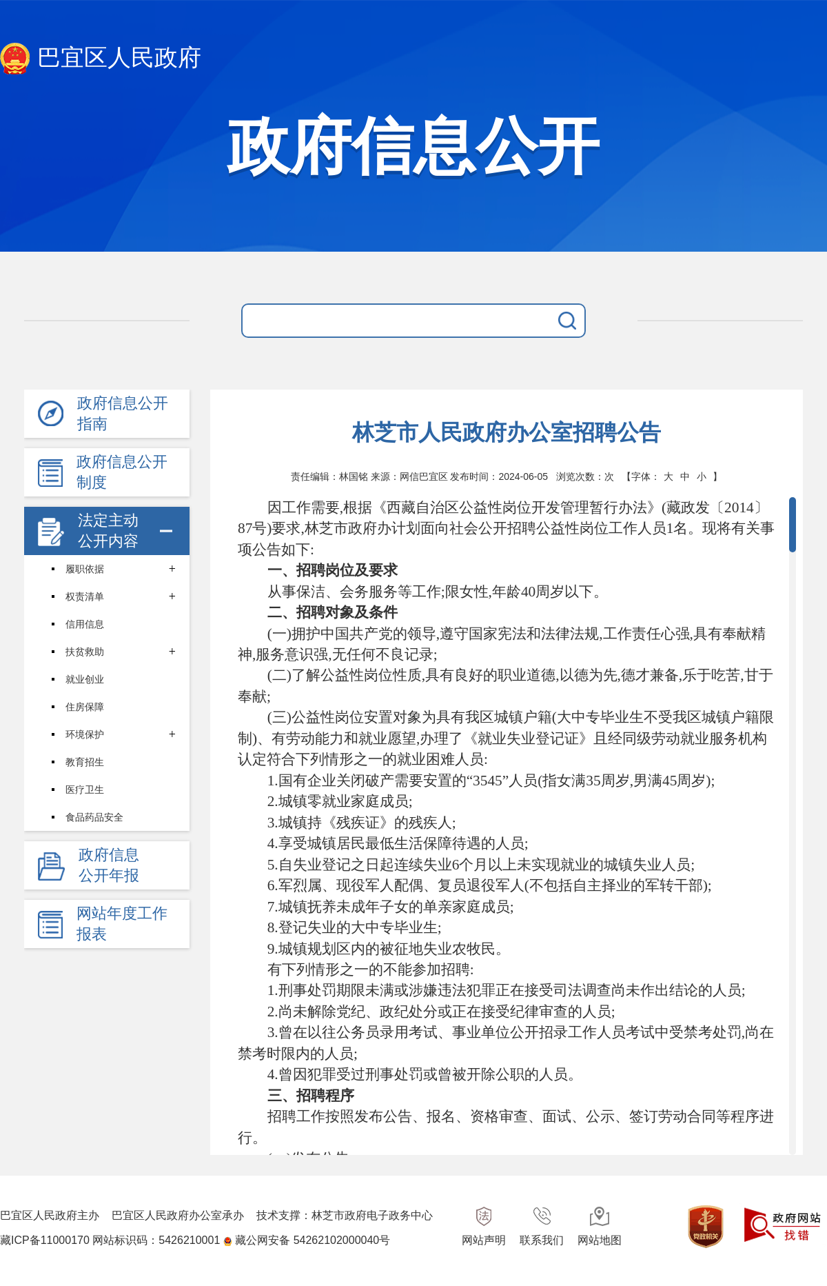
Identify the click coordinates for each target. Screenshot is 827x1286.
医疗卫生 (84, 789)
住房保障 (84, 706)
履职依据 (84, 568)
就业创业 (84, 679)
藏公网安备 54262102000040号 (312, 1240)
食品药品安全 (94, 817)
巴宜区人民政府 (100, 59)
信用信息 (84, 624)
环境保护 (84, 734)
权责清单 (84, 596)
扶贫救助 (84, 651)
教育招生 (84, 761)
